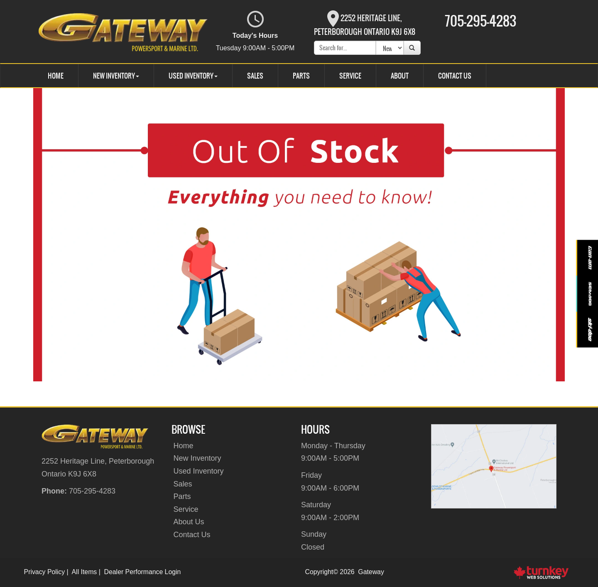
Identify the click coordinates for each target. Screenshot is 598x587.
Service (350, 76)
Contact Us (454, 76)
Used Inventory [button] (193, 76)
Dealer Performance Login (142, 571)
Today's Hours (255, 31)
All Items (84, 571)
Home (56, 76)
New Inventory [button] (116, 76)
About (400, 76)
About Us (189, 522)
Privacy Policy (44, 571)
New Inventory (197, 458)
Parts (301, 76)
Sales (255, 76)
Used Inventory (199, 471)
